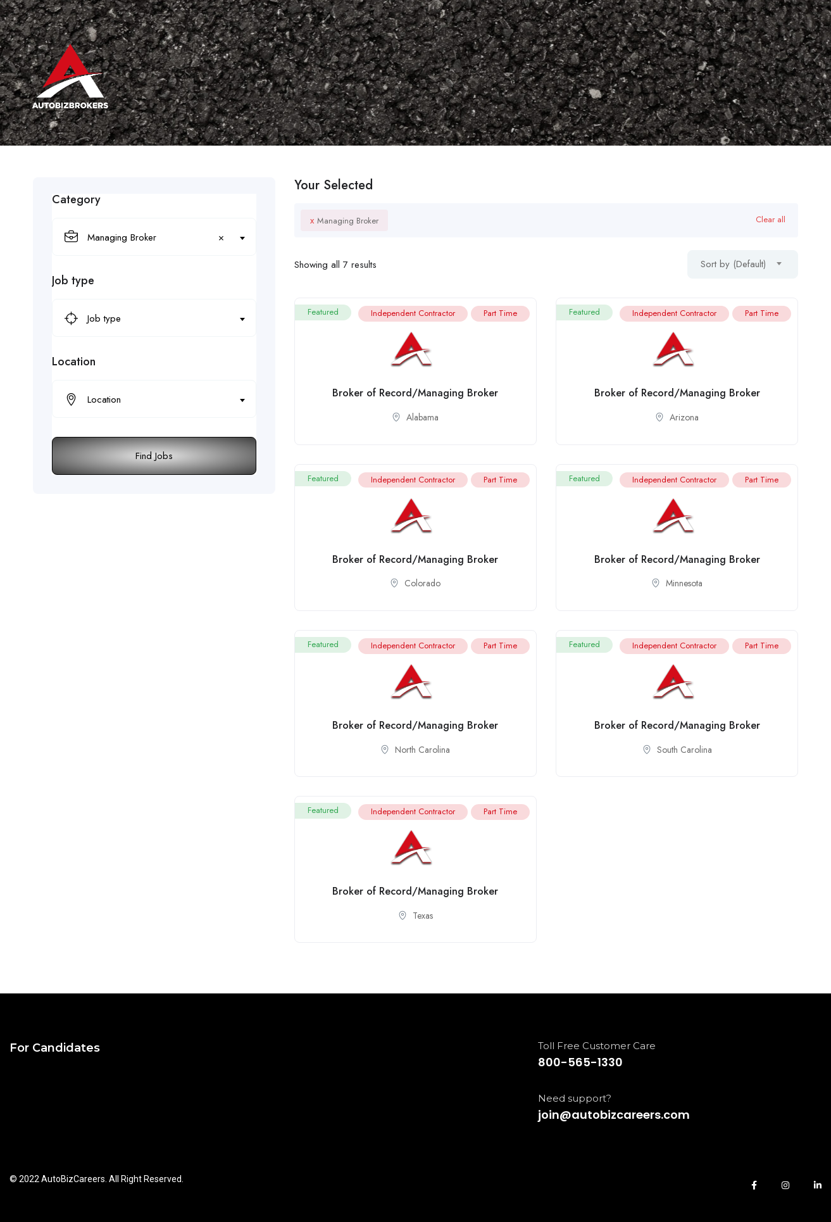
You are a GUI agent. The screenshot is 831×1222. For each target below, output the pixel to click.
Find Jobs (154, 456)
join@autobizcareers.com (614, 1115)
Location (74, 361)
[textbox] (146, 318)
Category (76, 199)
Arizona (684, 417)
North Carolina (422, 749)
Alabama (422, 417)
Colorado (422, 583)
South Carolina (684, 749)
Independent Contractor (413, 313)
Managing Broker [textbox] (155, 237)
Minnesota (684, 583)
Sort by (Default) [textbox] (733, 264)
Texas (423, 915)
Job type (73, 280)
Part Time (500, 313)
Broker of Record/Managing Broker (415, 393)
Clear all (770, 219)
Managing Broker (344, 220)
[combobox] (154, 237)
